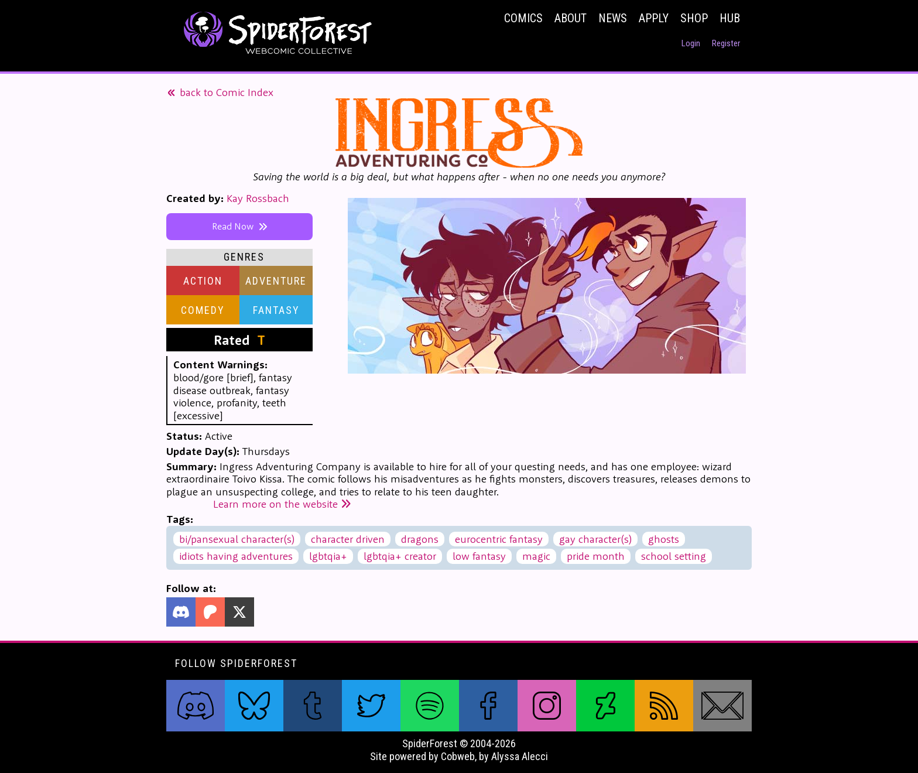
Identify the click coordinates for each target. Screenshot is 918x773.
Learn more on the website (282, 504)
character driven (348, 539)
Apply (654, 18)
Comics (523, 18)
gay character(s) (595, 539)
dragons (420, 539)
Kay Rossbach (258, 198)
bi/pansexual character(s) (236, 539)
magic (536, 556)
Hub (730, 18)
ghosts (663, 539)
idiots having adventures (236, 556)
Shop (694, 18)
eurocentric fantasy (499, 539)
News (612, 18)
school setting (673, 556)
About (570, 18)
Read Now (240, 226)
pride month (596, 556)
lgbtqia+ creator (400, 556)
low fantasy (479, 556)
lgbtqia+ (328, 556)
